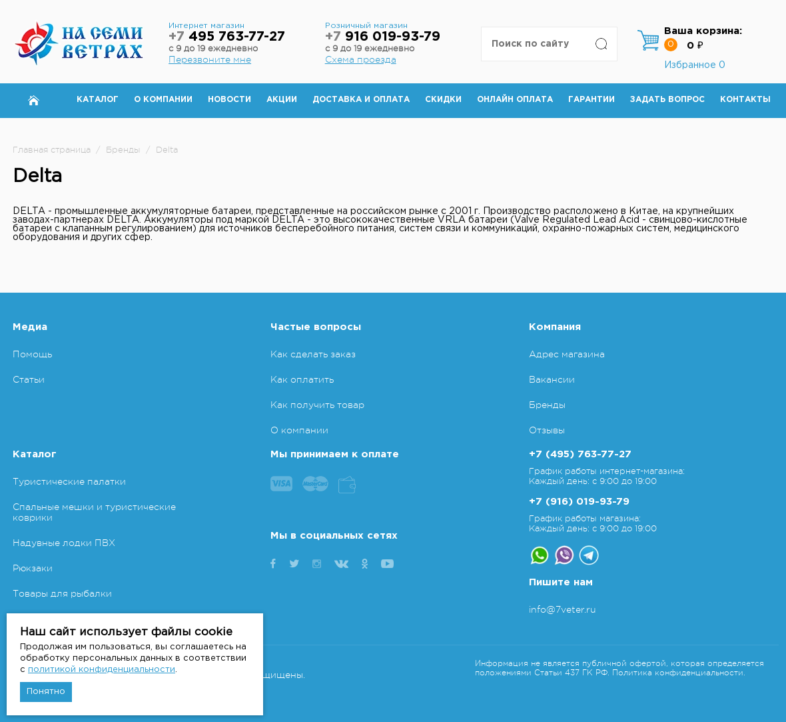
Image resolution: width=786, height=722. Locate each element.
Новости (229, 99)
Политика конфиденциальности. (678, 672)
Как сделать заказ (313, 354)
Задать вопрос (667, 99)
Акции (281, 99)
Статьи (29, 379)
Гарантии (591, 99)
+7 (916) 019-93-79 (579, 501)
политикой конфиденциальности (101, 669)
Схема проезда (360, 59)
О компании (163, 99)
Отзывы (547, 430)
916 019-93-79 (382, 37)
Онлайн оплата (515, 99)
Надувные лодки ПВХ (64, 542)
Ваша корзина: (703, 31)
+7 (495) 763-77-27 (580, 454)
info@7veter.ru (562, 609)
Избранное (694, 65)
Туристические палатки (69, 481)
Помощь (32, 354)
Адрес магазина (567, 354)
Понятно (46, 691)
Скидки (443, 99)
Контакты (745, 99)
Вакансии (552, 379)
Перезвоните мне (210, 59)
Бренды (547, 404)
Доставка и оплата (361, 99)
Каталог (98, 99)
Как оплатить (302, 379)
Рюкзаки (33, 568)
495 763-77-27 (227, 37)
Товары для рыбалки (62, 593)
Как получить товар (317, 404)
